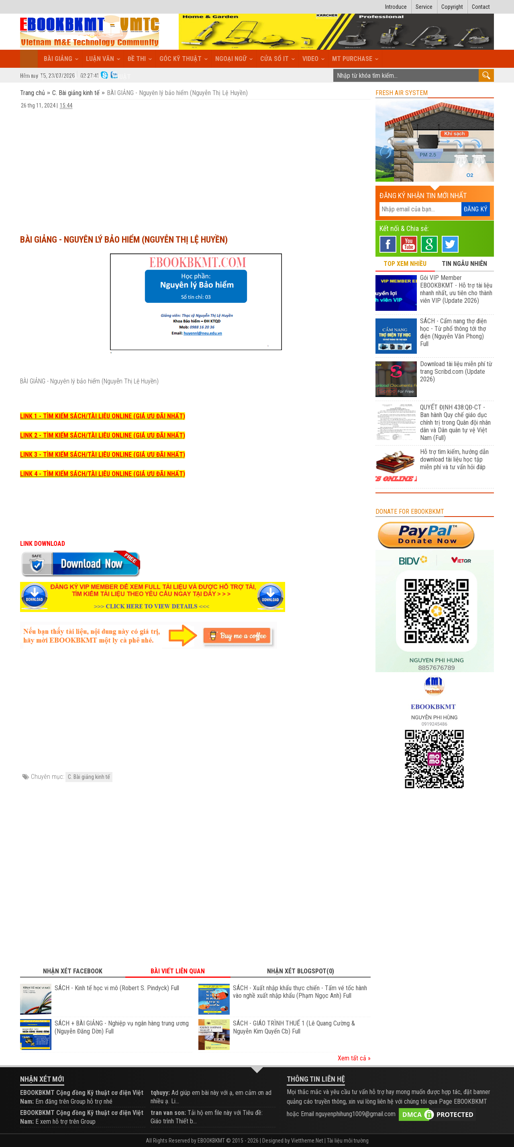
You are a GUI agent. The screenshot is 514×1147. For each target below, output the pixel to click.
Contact (481, 7)
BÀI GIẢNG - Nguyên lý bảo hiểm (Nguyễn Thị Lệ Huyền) (124, 240)
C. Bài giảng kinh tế (76, 93)
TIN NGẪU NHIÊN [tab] (464, 263)
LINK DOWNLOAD (42, 543)
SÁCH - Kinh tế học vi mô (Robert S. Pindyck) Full (117, 988)
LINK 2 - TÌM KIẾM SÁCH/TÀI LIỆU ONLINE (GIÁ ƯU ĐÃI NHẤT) (102, 435)
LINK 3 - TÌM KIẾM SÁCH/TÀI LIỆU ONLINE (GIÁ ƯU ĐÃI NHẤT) (102, 454)
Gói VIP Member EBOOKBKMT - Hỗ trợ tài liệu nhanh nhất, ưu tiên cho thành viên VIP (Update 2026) (456, 289)
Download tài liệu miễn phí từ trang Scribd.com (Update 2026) (456, 371)
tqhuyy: (160, 1092)
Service (424, 7)
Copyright (452, 7)
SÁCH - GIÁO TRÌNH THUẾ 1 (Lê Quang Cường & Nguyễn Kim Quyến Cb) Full (294, 1027)
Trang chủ (33, 93)
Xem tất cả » (354, 1058)
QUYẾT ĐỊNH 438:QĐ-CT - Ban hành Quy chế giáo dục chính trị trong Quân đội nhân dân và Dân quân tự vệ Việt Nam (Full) (455, 422)
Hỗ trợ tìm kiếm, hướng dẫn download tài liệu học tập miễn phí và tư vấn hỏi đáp (454, 459)
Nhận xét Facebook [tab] (72, 971)
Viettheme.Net (307, 1140)
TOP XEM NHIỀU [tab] (404, 263)
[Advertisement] (195, 168)
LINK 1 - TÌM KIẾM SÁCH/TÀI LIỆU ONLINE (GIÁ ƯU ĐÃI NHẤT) (102, 416)
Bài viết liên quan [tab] (178, 971)
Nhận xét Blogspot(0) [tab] (300, 971)
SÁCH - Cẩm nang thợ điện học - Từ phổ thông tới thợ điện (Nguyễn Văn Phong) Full (453, 332)
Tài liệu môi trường (348, 1140)
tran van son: (168, 1113)
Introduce (396, 7)
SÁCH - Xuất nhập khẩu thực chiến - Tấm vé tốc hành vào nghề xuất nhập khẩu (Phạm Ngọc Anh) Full (300, 992)
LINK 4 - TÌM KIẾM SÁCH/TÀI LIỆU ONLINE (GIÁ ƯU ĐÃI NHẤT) (102, 474)
